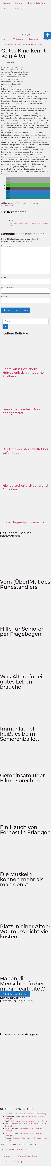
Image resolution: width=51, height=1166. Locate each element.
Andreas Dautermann (14, 1123)
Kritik (44, 203)
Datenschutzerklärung (27, 1156)
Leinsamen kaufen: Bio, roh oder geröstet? (23, 411)
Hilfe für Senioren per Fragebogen (22, 631)
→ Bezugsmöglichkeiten (36, 3)
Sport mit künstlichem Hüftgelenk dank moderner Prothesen (24, 372)
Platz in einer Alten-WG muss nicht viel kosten (25, 931)
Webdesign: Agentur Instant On (14, 1149)
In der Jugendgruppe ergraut (25, 522)
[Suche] (5, 326)
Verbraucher (18, 39)
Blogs (11, 44)
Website (4, 297)
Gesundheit (33, 39)
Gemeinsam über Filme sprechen (22, 778)
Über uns (6, 3)
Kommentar (6, 246)
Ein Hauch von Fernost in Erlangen (25, 829)
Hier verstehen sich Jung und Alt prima (25, 487)
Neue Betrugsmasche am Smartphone (35, 1114)
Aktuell (5, 39)
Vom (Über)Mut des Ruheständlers (25, 584)
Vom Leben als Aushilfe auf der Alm (33, 1121)
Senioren (12, 205)
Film (29, 203)
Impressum (8, 1156)
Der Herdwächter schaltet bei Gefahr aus (25, 451)
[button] (8, 179)
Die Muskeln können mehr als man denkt (21, 879)
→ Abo (5, 9)
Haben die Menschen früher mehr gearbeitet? (22, 983)
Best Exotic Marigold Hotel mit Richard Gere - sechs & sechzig (28, 224)
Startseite (4, 44)
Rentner (4, 205)
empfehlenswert (20, 203)
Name (4, 277)
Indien (38, 203)
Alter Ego (18, 44)
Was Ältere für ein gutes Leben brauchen (23, 681)
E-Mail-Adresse (8, 287)
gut (33, 203)
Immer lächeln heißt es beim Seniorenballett (19, 734)
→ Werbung (17, 9)
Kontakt (18, 3)
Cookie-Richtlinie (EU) (13, 1162)
